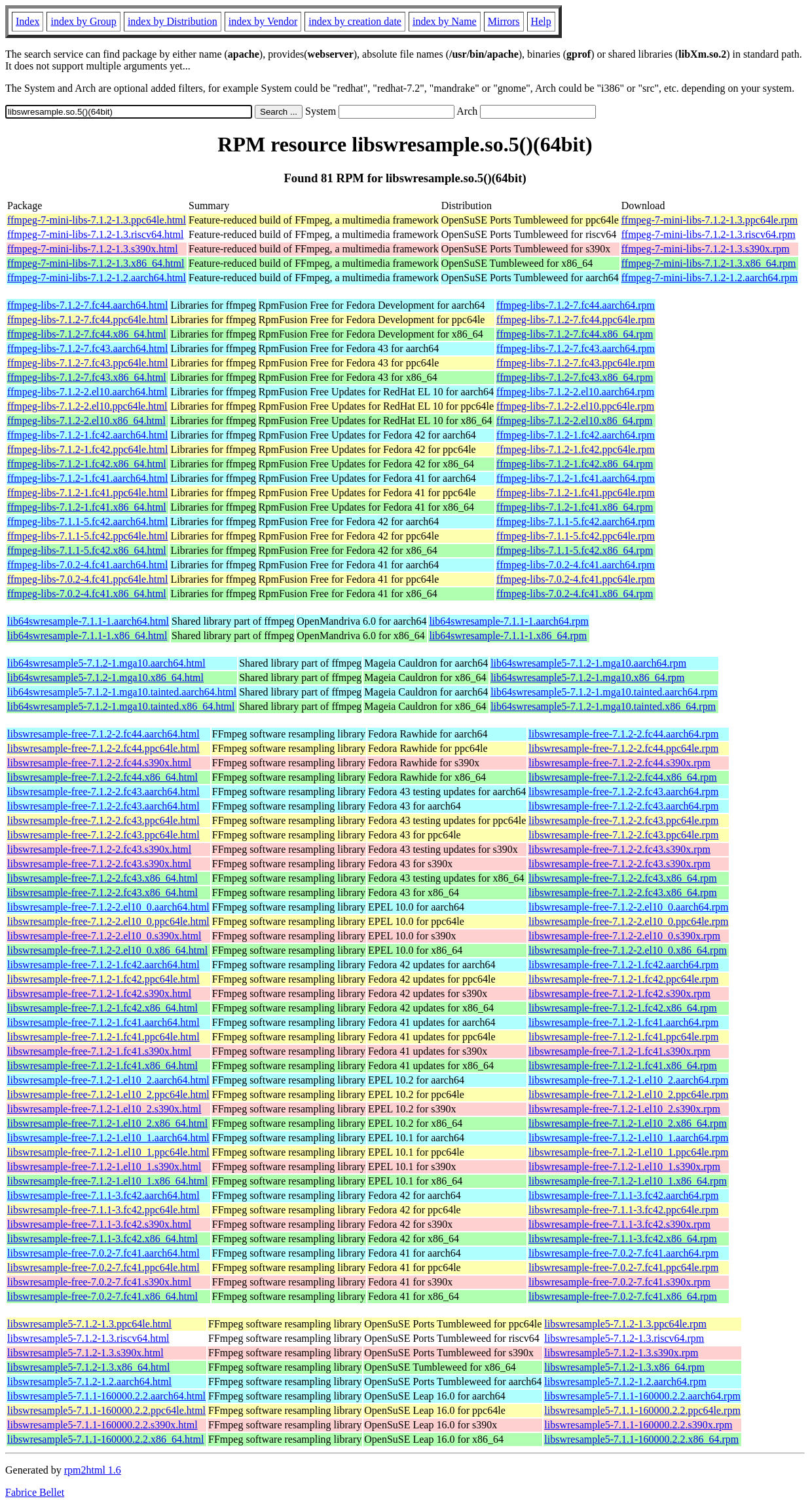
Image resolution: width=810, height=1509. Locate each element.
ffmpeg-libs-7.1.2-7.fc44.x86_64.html (86, 334)
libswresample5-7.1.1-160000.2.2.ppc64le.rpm (642, 1410)
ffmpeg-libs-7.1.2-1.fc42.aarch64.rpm (575, 435)
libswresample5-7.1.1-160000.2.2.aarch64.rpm (642, 1395)
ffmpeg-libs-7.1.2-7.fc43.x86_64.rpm (574, 377)
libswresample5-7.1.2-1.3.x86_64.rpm (624, 1367)
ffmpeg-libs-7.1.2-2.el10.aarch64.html (87, 391)
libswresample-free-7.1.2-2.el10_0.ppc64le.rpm (628, 921)
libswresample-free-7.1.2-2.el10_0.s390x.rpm (624, 935)
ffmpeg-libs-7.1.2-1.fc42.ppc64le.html (87, 449)
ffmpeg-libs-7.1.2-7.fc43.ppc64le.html (87, 362)
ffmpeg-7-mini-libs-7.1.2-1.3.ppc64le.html (96, 219)
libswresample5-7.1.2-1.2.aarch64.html (89, 1381)
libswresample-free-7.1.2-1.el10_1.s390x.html (104, 1166)
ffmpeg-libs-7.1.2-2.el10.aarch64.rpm (575, 391)
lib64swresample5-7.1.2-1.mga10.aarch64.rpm (588, 663)
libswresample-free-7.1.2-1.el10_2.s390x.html (104, 1108)
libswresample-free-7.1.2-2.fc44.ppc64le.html (103, 748)
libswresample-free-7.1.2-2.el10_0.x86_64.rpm (627, 950)
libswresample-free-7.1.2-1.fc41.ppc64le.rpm (623, 1036)
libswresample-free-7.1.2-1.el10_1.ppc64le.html (108, 1152)
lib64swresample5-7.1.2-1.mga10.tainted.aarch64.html (121, 691)
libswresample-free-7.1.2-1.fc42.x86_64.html (102, 1007)
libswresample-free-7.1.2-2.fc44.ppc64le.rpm (623, 748)
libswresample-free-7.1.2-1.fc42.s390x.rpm (619, 993)
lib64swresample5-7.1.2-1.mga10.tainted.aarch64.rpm (604, 691)
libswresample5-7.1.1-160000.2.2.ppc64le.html (106, 1410)
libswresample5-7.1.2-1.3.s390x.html (85, 1352)
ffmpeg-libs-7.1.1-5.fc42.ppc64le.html (87, 535)
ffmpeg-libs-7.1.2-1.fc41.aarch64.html (87, 478)
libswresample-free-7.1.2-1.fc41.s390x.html (99, 1051)
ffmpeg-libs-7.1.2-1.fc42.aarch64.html (87, 435)
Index (27, 21)
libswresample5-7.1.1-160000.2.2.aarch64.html (106, 1395)
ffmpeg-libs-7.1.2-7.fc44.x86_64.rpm (574, 334)
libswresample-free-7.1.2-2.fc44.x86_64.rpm (622, 777)
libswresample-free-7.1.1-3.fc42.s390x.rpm (619, 1224)
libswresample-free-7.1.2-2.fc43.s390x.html (99, 849)
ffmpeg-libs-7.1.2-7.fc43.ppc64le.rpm (575, 362)
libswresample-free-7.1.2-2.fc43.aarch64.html (103, 791)
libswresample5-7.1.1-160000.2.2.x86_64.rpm (641, 1439)
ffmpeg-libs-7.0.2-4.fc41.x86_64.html (86, 593)
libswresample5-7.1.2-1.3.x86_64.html (88, 1367)
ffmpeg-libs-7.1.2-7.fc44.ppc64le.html (87, 319)
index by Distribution (172, 21)
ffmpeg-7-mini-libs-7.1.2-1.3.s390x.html (92, 248)
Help (541, 21)
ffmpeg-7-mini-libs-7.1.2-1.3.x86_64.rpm (708, 263)
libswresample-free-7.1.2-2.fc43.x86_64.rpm (622, 878)
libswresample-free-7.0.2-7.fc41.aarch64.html (103, 1253)
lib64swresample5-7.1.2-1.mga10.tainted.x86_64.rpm (603, 706)
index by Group (83, 21)
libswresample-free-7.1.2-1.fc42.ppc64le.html (103, 979)
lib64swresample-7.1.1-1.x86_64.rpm (508, 635)
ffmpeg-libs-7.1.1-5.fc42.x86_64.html (86, 550)
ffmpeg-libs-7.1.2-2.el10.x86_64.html (86, 420)
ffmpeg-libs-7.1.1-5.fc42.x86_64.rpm (574, 550)
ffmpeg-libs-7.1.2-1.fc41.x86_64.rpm (574, 507)
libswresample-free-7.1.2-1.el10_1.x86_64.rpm (627, 1180)
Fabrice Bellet (34, 1492)
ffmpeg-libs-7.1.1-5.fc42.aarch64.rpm (575, 521)
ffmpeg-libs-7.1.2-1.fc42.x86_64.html (86, 463)
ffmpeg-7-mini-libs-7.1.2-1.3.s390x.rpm (705, 248)
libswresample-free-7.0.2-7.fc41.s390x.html (99, 1281)
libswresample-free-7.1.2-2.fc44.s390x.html (99, 762)
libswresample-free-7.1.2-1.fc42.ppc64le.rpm (623, 979)
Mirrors (504, 21)
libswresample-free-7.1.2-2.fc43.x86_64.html (102, 878)
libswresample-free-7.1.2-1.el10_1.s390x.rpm (624, 1166)
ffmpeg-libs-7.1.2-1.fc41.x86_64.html (86, 507)
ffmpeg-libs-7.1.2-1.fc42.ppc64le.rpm (575, 449)
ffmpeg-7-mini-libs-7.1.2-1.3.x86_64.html (95, 263)
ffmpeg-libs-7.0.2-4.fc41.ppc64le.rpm (575, 579)
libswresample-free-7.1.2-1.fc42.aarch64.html (103, 964)
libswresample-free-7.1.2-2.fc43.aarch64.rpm (623, 791)
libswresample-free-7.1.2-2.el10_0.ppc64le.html (108, 921)
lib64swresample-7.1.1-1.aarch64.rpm (508, 621)
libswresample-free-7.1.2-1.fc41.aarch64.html (103, 1022)
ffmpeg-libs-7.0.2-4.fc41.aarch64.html (87, 564)
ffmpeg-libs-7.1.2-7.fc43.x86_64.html (86, 377)
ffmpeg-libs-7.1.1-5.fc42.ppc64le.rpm (575, 535)
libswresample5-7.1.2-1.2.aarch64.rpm (625, 1381)
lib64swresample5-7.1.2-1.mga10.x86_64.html (105, 677)
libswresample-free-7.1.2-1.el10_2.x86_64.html (107, 1123)
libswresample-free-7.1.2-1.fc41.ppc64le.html (103, 1036)
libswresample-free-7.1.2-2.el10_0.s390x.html (104, 935)
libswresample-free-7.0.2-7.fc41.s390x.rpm (619, 1281)
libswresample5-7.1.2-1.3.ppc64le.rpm (625, 1323)
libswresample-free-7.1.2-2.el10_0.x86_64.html (107, 950)
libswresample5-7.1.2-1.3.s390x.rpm (621, 1352)
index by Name (445, 21)
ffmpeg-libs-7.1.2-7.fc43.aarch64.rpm (575, 348)
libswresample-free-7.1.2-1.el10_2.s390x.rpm (624, 1108)
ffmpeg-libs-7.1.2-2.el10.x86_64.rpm (574, 420)
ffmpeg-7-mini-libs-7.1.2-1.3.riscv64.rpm (708, 234)
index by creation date (354, 21)
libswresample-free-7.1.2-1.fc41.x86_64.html (102, 1065)
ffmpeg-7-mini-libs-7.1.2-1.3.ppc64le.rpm (709, 219)
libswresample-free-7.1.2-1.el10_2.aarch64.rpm (628, 1080)
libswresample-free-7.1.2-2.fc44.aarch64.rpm (623, 733)
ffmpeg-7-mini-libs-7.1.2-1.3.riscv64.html (95, 234)
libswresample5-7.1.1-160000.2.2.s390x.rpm (638, 1424)
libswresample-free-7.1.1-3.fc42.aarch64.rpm (623, 1195)
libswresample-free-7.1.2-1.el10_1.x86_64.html (107, 1180)
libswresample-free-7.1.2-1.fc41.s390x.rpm (619, 1051)
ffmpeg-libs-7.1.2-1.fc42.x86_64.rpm (574, 463)
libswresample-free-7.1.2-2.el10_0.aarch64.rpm (628, 906)
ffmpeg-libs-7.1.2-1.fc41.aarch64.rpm (575, 478)
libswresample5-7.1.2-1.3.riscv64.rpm (624, 1338)
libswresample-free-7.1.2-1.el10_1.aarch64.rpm (628, 1137)
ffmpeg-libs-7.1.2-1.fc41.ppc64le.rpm (575, 492)
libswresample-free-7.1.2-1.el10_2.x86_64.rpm (627, 1123)
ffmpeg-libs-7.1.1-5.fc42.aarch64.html (87, 521)
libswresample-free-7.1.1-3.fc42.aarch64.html (103, 1195)
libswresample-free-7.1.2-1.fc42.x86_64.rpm (622, 1007)
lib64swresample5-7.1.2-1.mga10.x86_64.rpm (587, 677)
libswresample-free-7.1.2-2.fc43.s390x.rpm (619, 849)
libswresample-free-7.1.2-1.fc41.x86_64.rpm (622, 1065)
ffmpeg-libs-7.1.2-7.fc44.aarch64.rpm (575, 305)
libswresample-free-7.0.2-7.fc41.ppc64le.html (103, 1267)
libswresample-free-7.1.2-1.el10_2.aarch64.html (108, 1080)
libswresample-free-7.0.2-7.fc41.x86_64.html (102, 1296)
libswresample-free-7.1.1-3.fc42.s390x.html (99, 1224)
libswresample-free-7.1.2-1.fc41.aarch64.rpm (623, 1022)
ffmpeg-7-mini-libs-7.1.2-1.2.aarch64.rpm (709, 277)
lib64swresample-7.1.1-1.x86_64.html (87, 635)
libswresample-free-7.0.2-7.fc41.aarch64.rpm (623, 1253)
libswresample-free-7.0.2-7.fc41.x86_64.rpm (622, 1296)
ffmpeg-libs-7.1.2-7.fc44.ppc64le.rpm (575, 319)
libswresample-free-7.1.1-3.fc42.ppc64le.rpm (623, 1209)
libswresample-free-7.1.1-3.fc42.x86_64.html (102, 1238)
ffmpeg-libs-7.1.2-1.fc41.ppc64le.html (87, 492)
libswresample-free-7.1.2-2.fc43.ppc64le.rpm (623, 820)
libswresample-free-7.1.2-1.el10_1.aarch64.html (108, 1137)
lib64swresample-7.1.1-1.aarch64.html (88, 621)
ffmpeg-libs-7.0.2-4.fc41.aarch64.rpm (575, 564)
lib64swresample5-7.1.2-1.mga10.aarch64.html (106, 663)
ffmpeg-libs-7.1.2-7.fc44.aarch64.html (87, 305)
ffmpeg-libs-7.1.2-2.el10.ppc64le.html (87, 406)
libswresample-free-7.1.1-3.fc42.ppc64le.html (103, 1209)
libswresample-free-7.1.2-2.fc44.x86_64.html (102, 777)
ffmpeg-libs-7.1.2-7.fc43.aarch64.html (87, 348)
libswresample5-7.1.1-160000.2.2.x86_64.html (105, 1439)
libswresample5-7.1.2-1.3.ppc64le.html (89, 1323)
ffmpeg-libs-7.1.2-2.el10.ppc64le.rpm (575, 406)
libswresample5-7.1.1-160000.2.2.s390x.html (102, 1424)
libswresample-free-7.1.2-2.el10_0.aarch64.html (108, 906)
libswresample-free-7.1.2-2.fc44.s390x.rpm (619, 762)
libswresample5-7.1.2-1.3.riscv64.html (88, 1338)
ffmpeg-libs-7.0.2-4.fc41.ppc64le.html (87, 579)
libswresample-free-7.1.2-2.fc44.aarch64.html (103, 733)
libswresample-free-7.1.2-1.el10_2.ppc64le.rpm (628, 1094)
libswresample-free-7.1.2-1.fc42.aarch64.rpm (623, 964)
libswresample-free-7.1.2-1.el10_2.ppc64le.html (108, 1094)
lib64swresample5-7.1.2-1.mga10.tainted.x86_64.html (121, 706)
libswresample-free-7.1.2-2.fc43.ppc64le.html (103, 820)
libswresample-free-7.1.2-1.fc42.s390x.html (99, 993)
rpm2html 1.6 (92, 1470)
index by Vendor (263, 21)
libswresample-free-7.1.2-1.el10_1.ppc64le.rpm (628, 1152)
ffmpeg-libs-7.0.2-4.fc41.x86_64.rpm (574, 593)
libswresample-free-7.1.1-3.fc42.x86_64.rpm (622, 1238)
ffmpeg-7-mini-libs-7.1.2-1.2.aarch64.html (96, 277)
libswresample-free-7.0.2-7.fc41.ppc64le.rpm (623, 1267)
